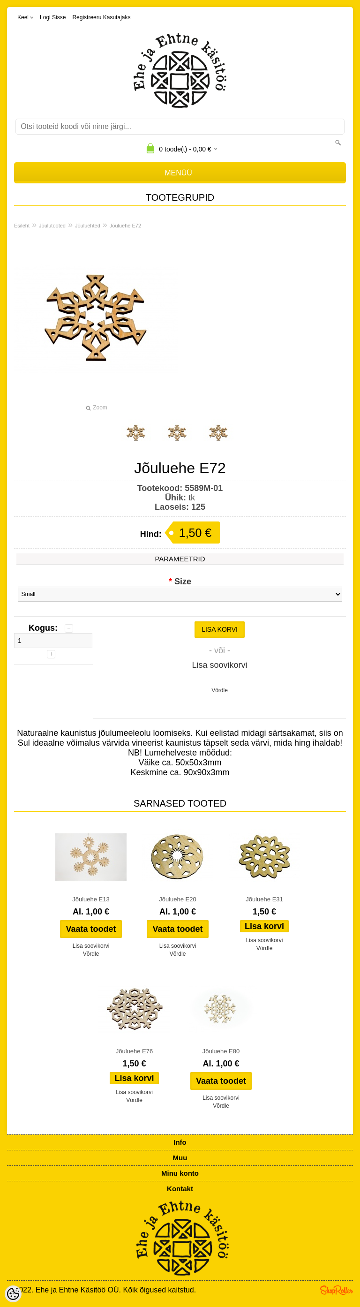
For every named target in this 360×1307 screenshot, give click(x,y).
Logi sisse (53, 17)
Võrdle (219, 690)
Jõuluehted (87, 225)
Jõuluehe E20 (177, 899)
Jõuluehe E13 (91, 899)
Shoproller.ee (336, 1290)
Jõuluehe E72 (125, 225)
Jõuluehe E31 (264, 899)
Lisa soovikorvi (220, 665)
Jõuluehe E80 (221, 1051)
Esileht (22, 225)
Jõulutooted (52, 225)
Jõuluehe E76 (134, 1051)
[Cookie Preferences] (13, 1293)
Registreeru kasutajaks (101, 17)
